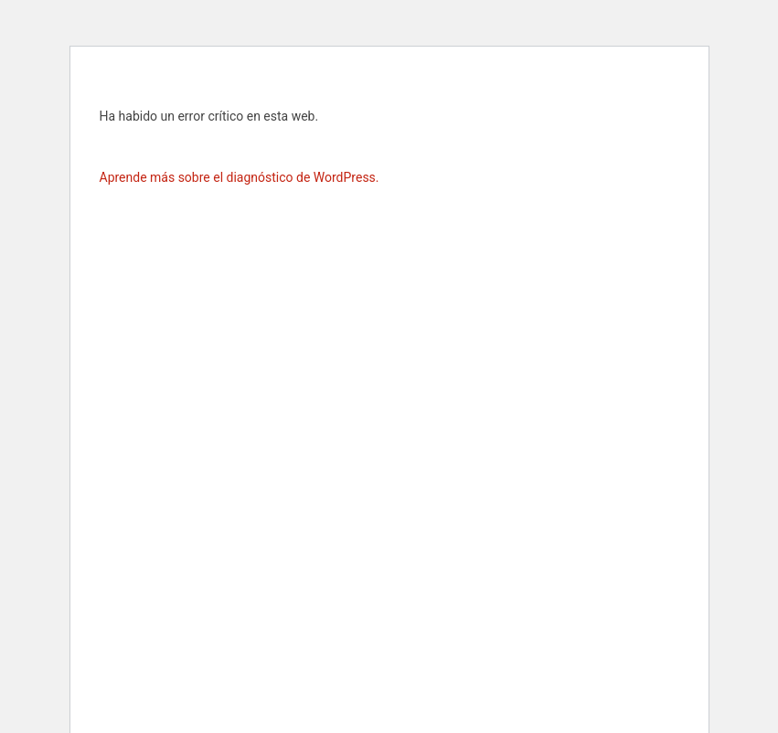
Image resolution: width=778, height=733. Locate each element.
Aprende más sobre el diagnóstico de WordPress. (239, 177)
